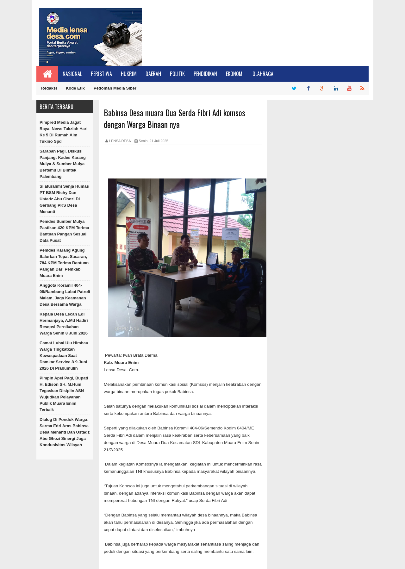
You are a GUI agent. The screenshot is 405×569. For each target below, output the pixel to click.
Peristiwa (101, 74)
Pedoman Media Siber (115, 88)
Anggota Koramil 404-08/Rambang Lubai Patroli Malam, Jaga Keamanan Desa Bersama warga (65, 295)
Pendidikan (205, 74)
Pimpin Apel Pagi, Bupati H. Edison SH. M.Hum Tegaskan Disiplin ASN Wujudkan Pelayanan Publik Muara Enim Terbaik (64, 394)
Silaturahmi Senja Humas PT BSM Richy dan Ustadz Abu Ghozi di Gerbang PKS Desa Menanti (64, 199)
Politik (177, 74)
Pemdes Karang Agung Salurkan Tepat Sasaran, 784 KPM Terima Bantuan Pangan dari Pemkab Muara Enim (64, 263)
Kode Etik (75, 88)
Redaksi (49, 88)
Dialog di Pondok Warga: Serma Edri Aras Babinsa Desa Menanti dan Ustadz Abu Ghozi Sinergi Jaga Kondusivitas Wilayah (65, 432)
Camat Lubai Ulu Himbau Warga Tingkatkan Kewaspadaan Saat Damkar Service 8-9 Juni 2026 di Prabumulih (64, 356)
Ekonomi (235, 74)
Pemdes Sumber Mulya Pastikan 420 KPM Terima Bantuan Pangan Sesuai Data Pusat (64, 231)
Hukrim (129, 74)
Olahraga (262, 74)
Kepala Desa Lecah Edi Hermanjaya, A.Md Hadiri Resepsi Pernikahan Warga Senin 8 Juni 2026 (64, 323)
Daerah (153, 74)
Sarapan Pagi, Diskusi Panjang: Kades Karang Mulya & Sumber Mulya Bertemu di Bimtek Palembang (63, 164)
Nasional (72, 74)
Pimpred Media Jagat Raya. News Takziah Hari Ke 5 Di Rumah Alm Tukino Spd (64, 132)
